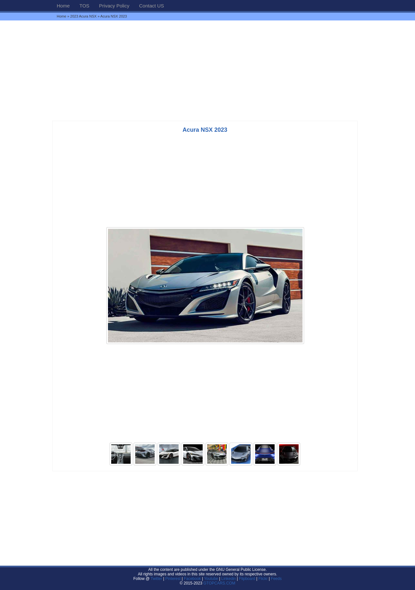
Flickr (263, 578)
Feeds (276, 578)
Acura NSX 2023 (205, 130)
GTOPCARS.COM (219, 583)
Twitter (157, 578)
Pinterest (173, 578)
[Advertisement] (207, 70)
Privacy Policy (114, 5)
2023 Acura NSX (83, 16)
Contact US (151, 5)
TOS (84, 5)
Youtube (211, 578)
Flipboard (247, 578)
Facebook (192, 578)
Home (63, 5)
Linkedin (228, 578)
